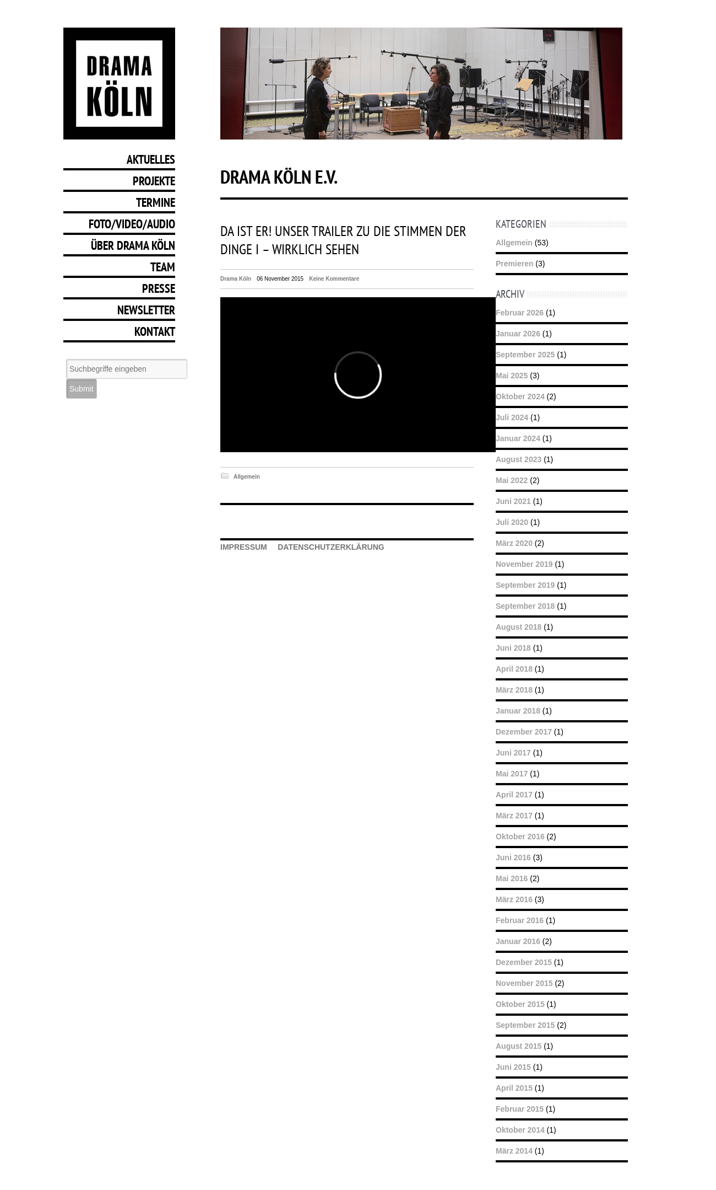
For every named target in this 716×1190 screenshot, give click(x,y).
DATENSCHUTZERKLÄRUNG (331, 547)
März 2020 (514, 543)
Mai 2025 (512, 375)
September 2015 (525, 1025)
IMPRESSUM (243, 547)
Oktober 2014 (520, 1129)
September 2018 (525, 606)
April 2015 (514, 1088)
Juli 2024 (512, 417)
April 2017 (514, 794)
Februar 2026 (520, 312)
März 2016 (514, 899)
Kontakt (154, 331)
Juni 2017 (513, 752)
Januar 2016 (518, 941)
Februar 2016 (520, 920)
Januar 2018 (518, 710)
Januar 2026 (518, 333)
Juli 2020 (512, 522)
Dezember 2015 (524, 962)
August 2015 (518, 1046)
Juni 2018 (513, 648)
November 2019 (524, 564)
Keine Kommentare (334, 279)
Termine (155, 202)
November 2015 (524, 983)
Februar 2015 (520, 1109)
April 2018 (514, 668)
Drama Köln (235, 279)
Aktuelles (151, 159)
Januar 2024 (518, 438)
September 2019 (525, 585)
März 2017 (514, 815)
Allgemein (247, 477)
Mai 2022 (512, 480)
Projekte (154, 181)
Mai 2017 (512, 773)
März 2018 (514, 689)
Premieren (514, 263)
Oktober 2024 (520, 396)
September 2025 (525, 354)
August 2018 (518, 627)
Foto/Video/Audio (132, 224)
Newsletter (146, 310)
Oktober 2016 (520, 836)
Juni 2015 (513, 1067)
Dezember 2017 (524, 731)
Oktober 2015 (520, 1004)
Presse (158, 288)
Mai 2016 (512, 878)
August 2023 (518, 459)
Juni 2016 (513, 857)
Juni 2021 (513, 501)
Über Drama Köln (133, 245)
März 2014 (514, 1150)
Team (162, 267)
